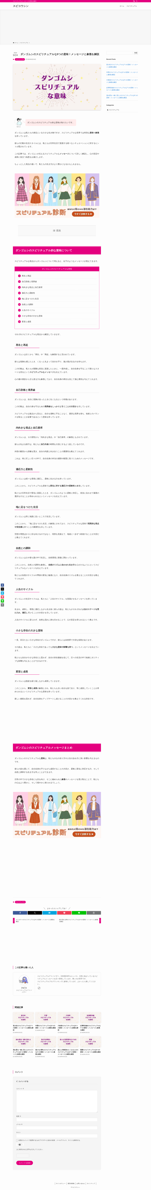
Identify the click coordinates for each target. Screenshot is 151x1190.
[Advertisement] (75, 26)
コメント (20, 1088)
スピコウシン (21, 6)
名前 (18, 1116)
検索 (135, 53)
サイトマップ (91, 1183)
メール (19, 1124)
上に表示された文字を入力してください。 (30, 1149)
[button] (20, 913)
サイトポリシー (60, 1183)
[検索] (136, 1)
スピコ (24, 988)
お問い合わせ (81, 1183)
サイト (18, 1132)
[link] (39, 988)
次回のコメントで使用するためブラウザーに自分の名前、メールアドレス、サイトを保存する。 (49, 1140)
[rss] (134, 1)
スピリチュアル (20, 59)
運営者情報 (71, 1183)
